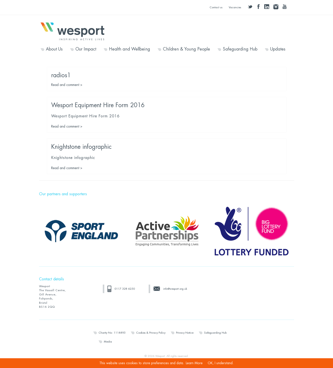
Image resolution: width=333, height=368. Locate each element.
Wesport (75, 31)
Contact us (216, 7)
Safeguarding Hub (240, 49)
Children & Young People (186, 49)
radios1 (61, 75)
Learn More (194, 363)
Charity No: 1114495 (112, 332)
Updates (277, 49)
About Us (54, 49)
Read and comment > (66, 85)
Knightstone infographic (81, 147)
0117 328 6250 (124, 288)
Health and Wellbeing (129, 49)
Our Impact (85, 49)
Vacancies (235, 7)
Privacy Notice (184, 332)
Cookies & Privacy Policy (150, 332)
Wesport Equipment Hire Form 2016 (98, 105)
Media (108, 341)
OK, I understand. (221, 363)
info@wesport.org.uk (175, 288)
